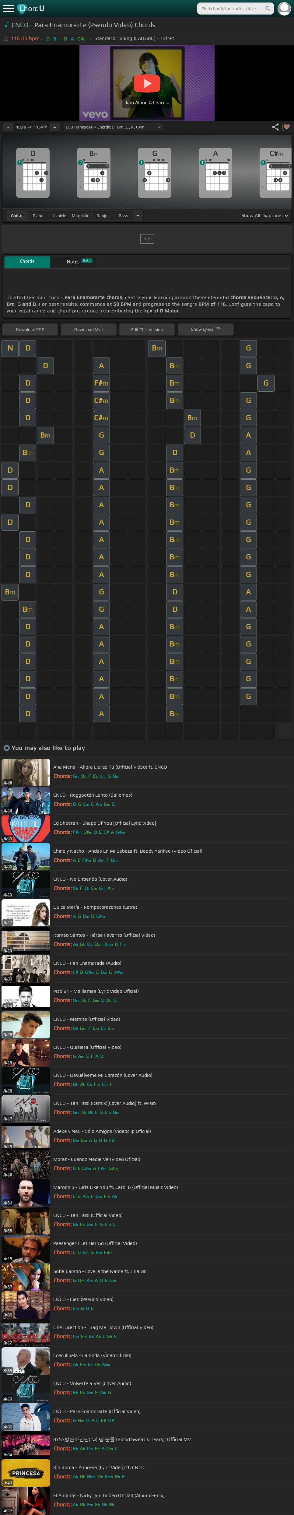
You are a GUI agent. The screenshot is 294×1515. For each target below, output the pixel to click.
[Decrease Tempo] (8, 127)
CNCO (20, 25)
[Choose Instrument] (137, 215)
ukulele (59, 215)
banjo (101, 215)
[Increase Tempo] (55, 127)
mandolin (80, 215)
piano (38, 215)
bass (123, 215)
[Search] (267, 8)
